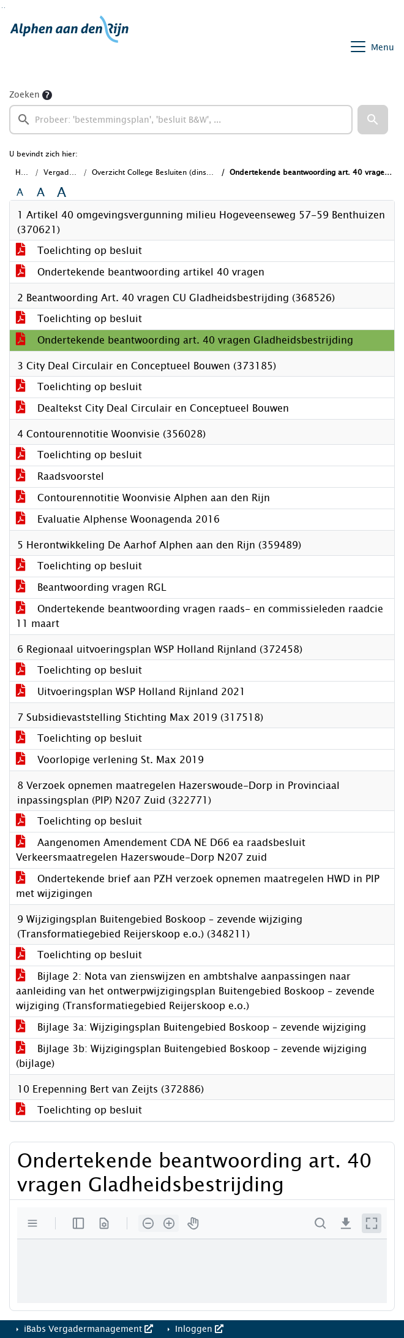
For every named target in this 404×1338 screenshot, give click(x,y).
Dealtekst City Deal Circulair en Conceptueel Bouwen (152, 408)
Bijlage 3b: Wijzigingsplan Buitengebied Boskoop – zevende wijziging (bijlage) (191, 1056)
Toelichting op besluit (79, 250)
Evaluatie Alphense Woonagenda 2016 (118, 519)
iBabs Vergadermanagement (87, 1329)
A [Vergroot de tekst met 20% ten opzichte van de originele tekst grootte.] (41, 192)
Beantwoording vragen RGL (91, 587)
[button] (372, 119)
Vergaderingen (69, 172)
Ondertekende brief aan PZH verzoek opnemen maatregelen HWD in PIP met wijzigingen (198, 886)
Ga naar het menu (4, 7)
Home (25, 172)
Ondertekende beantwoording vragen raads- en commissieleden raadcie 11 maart (199, 616)
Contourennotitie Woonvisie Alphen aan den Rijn (143, 498)
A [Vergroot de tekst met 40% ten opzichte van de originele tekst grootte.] (61, 192)
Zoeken (24, 94)
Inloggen (198, 1329)
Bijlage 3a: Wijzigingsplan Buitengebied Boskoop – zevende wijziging (191, 1027)
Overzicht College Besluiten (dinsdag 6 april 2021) (181, 172)
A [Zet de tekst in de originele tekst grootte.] (20, 192)
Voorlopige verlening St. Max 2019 (110, 759)
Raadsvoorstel (60, 476)
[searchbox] (181, 119)
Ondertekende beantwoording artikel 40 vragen (140, 272)
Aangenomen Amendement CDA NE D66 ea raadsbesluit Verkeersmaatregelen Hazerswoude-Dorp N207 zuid (160, 850)
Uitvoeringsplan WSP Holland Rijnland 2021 (130, 691)
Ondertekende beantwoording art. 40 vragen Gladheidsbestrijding (184, 340)
